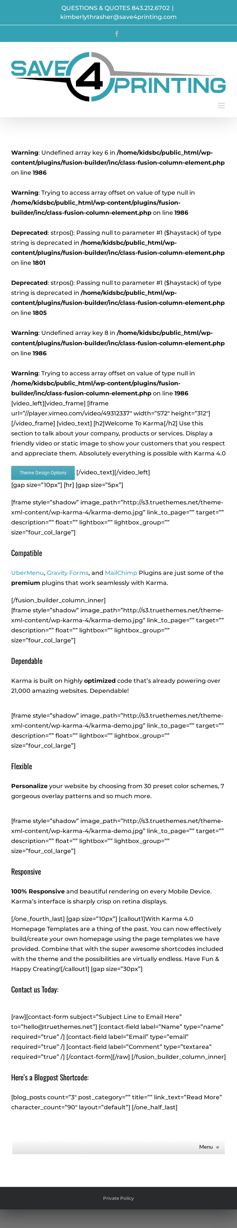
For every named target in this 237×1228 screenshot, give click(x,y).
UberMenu (27, 572)
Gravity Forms (68, 572)
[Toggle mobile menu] (222, 105)
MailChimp (121, 572)
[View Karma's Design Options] (43, 473)
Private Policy (118, 1198)
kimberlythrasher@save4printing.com (118, 16)
